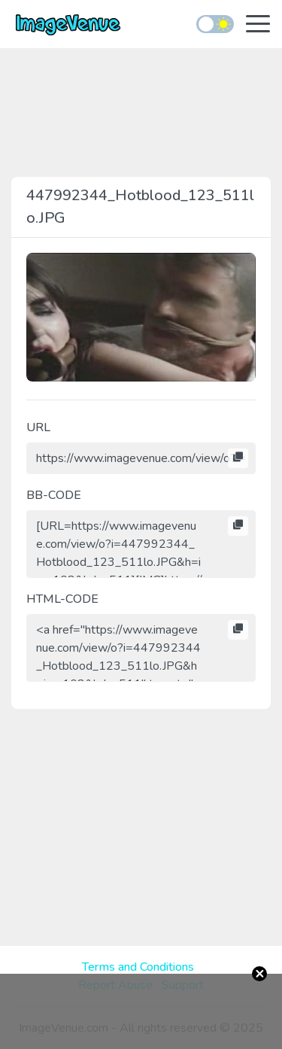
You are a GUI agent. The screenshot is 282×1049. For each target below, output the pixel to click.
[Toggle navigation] (258, 25)
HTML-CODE (62, 599)
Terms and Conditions (138, 967)
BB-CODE (53, 495)
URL (38, 427)
